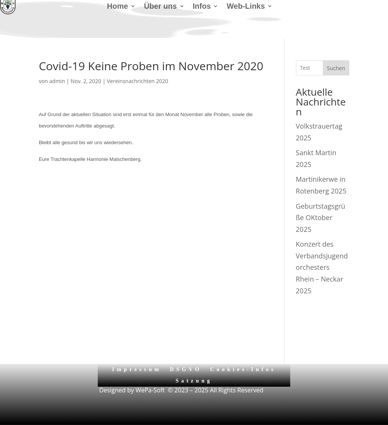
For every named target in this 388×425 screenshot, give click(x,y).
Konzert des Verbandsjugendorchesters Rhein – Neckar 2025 (322, 267)
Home (117, 6)
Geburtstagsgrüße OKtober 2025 (321, 217)
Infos (202, 6)
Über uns (160, 6)
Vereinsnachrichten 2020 (137, 81)
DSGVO (186, 369)
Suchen (336, 68)
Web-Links (246, 6)
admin (57, 81)
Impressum (136, 369)
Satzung (193, 381)
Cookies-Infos (243, 369)
